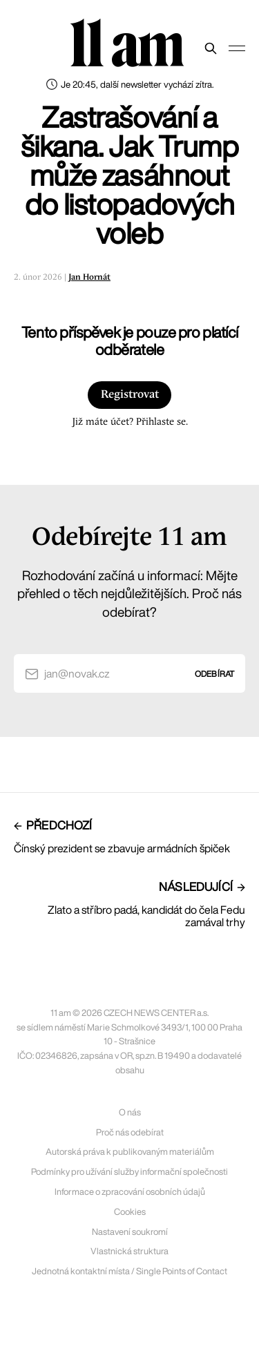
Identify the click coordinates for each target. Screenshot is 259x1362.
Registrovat (130, 394)
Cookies (130, 1211)
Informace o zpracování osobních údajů (130, 1191)
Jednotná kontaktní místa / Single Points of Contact (129, 1271)
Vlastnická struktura (129, 1251)
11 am (126, 45)
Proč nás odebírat (130, 1132)
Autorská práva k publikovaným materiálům (130, 1151)
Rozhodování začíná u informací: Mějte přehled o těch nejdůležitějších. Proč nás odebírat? (129, 593)
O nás (130, 1112)
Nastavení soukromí (130, 1231)
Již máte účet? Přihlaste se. (130, 422)
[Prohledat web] (210, 48)
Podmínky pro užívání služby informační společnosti (129, 1171)
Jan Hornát (89, 277)
